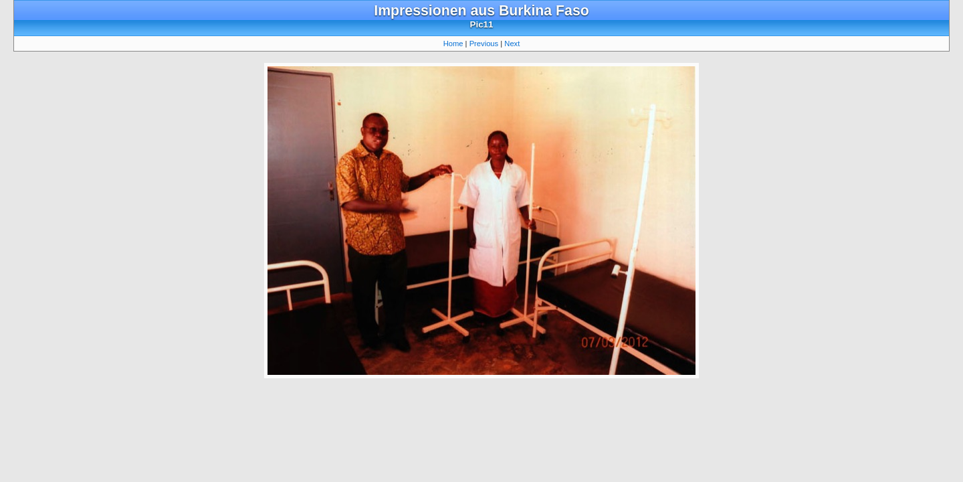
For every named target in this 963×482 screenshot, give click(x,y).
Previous (484, 43)
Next (512, 43)
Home (453, 43)
